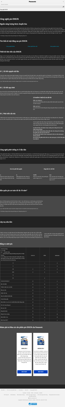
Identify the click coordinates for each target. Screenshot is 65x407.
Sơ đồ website (12, 394)
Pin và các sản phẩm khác (11, 390)
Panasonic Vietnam (4, 4)
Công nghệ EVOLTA (33, 390)
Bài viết (26, 390)
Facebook (24, 392)
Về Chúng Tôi (6, 394)
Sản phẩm (3, 390)
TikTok (32, 392)
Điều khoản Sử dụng (21, 394)
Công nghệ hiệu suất (32, 46)
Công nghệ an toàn (54, 46)
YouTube (28, 392)
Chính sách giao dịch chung (42, 394)
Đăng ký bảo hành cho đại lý (54, 394)
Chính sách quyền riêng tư (31, 394)
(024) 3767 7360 (44, 400)
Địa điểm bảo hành (32, 396)
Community (36, 392)
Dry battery (21, 390)
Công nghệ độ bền (10, 46)
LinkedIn (40, 392)
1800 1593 (38, 400)
